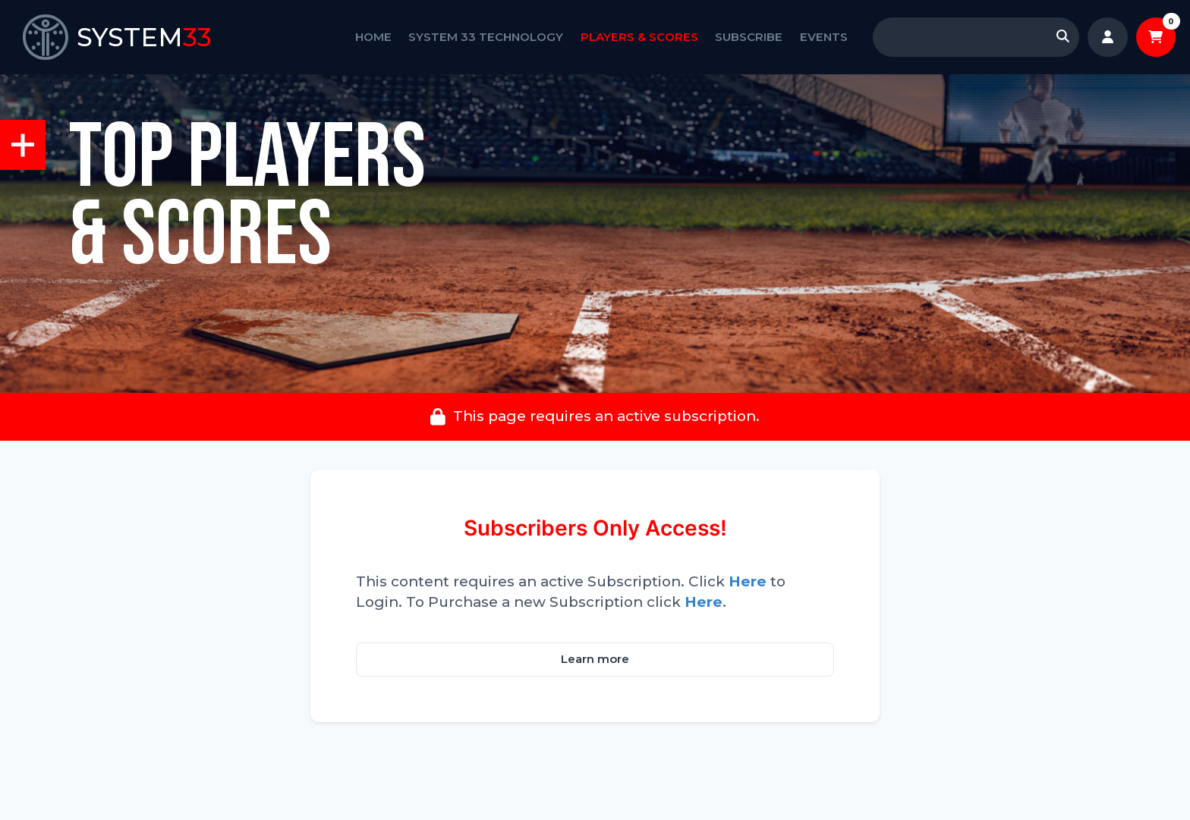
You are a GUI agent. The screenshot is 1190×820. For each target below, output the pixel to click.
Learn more (595, 659)
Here (748, 581)
